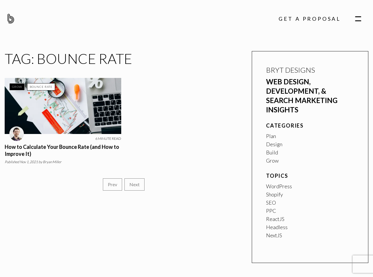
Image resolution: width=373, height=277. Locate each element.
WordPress (279, 186)
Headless (277, 227)
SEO (271, 202)
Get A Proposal (310, 18)
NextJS (274, 235)
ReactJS (275, 219)
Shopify (274, 194)
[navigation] (358, 18)
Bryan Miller (52, 162)
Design (274, 144)
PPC (271, 211)
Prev (112, 184)
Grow (17, 86)
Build (272, 152)
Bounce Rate (41, 86)
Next (134, 184)
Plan (271, 136)
